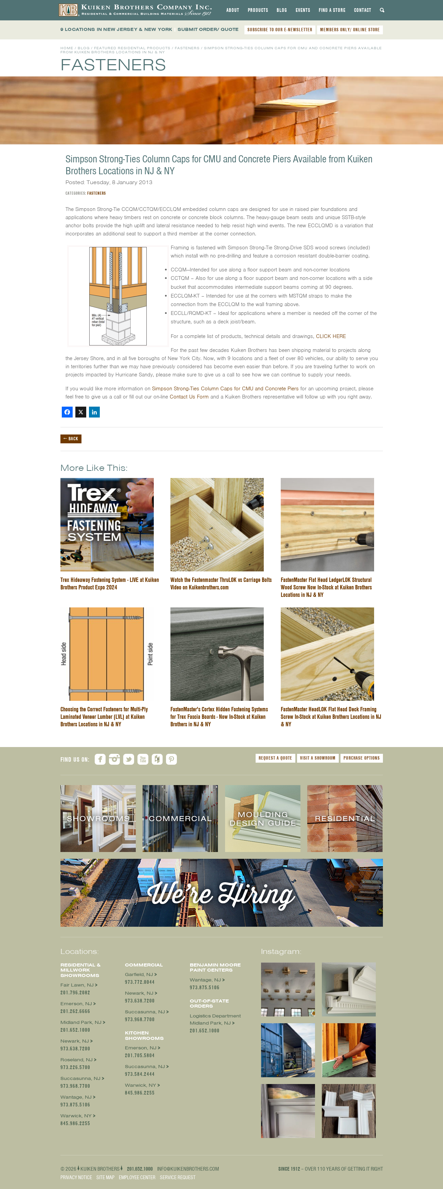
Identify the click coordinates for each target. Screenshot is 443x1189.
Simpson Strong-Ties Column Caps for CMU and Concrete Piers (225, 388)
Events (303, 10)
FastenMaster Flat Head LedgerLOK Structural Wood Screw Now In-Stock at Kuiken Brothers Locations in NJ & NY (326, 587)
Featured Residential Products (132, 48)
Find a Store (332, 10)
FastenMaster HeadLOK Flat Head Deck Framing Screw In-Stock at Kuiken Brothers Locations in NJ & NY (331, 716)
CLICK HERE (331, 336)
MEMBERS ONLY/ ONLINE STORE (350, 29)
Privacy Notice (76, 1177)
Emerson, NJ (76, 1004)
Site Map (105, 1177)
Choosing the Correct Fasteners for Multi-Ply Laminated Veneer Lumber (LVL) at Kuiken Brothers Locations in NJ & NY (104, 716)
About (232, 10)
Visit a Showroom (318, 758)
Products (258, 10)
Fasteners (187, 48)
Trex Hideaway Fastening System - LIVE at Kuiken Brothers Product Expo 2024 (109, 583)
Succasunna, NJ (80, 1078)
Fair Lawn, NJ (77, 985)
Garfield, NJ (139, 974)
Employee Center (137, 1177)
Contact (362, 10)
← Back (70, 439)
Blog (282, 10)
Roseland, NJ (76, 1060)
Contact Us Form (189, 396)
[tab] (233, 10)
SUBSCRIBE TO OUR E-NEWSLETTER (279, 29)
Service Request (178, 1177)
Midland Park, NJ (80, 1022)
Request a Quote (275, 758)
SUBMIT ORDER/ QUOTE (208, 29)
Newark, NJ (74, 1041)
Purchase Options (362, 758)
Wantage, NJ (76, 1097)
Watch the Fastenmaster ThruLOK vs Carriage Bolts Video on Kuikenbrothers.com (221, 583)
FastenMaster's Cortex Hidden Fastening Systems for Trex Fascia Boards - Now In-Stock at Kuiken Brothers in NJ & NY (219, 716)
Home (66, 48)
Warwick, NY (76, 1116)
